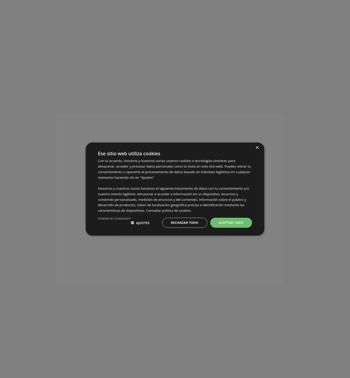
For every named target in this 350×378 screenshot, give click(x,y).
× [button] (257, 148)
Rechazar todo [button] (184, 222)
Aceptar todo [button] (231, 222)
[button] (140, 223)
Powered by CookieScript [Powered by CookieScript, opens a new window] (114, 218)
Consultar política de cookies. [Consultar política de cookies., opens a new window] (169, 210)
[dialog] (175, 189)
